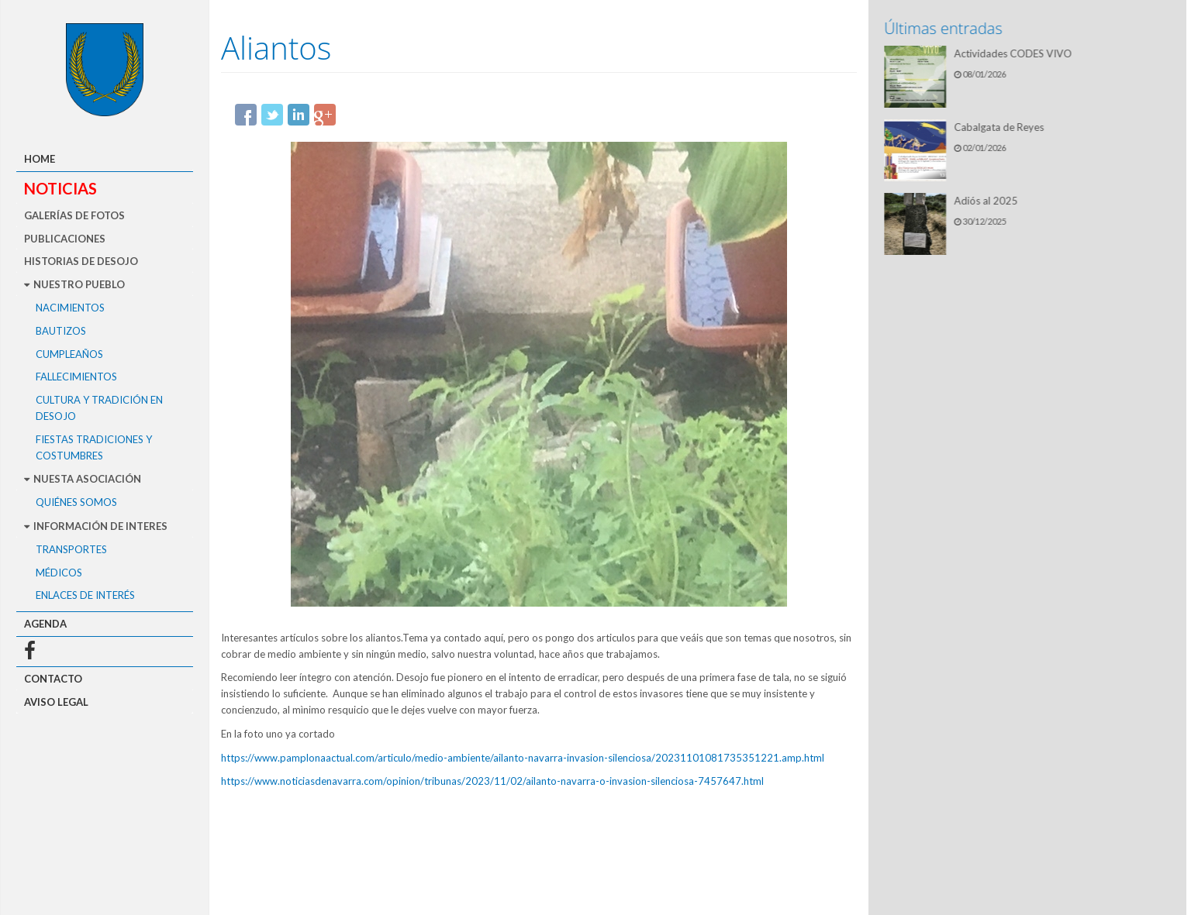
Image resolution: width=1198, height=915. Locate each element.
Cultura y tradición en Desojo (99, 408)
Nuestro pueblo (74, 284)
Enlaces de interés (85, 595)
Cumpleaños (69, 354)
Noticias (60, 188)
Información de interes (95, 526)
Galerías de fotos (74, 215)
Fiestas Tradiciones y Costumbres (94, 447)
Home (39, 159)
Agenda (45, 623)
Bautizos (61, 331)
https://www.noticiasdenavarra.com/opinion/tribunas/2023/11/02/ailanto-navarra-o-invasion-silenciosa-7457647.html (492, 781)
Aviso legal (56, 702)
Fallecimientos (76, 376)
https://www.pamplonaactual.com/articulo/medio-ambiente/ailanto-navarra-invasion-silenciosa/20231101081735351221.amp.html (522, 758)
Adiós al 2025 (988, 200)
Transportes (71, 549)
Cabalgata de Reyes (1001, 127)
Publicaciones (64, 238)
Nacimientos (70, 307)
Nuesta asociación (82, 479)
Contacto (53, 678)
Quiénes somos (76, 502)
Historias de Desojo (81, 261)
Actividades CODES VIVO (1015, 53)
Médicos (59, 572)
